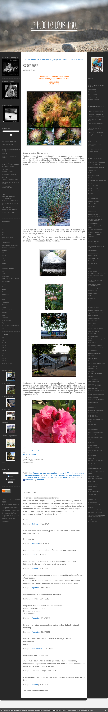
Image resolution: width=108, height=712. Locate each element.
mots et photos (52, 475)
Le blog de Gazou (93, 397)
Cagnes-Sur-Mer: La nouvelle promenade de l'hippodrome (9, 436)
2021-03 (4, 353)
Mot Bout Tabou (92, 263)
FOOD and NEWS (93, 198)
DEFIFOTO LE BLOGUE (8, 166)
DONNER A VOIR (93, 188)
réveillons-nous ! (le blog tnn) (96, 288)
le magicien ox (92, 238)
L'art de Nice (91, 206)
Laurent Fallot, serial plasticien (96, 394)
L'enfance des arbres (93, 209)
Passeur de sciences (93, 476)
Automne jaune (92, 89)
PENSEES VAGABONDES (95, 478)
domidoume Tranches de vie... (96, 348)
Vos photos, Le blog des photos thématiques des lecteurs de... (96, 515)
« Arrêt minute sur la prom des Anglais (40, 60)
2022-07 (4, 345)
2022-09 (4, 340)
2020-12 (4, 355)
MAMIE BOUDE (92, 445)
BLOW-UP (91, 172)
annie (90, 114)
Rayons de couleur (93, 486)
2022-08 (4, 342)
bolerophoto (91, 326)
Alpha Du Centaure (93, 315)
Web (3, 328)
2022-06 (4, 347)
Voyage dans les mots (94, 519)
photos (36, 477)
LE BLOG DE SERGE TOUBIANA (94, 235)
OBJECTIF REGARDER (94, 468)
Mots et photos (6, 281)
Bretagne (4, 240)
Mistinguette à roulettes (94, 260)
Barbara (35, 524)
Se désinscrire (11, 479)
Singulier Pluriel (92, 293)
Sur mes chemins (92, 494)
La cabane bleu (92, 211)
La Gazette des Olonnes (94, 216)
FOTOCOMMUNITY (7, 172)
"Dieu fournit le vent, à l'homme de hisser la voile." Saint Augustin (97, 161)
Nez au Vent (91, 463)
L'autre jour (91, 376)
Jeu (3, 266)
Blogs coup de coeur (7, 237)
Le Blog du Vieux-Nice (94, 405)
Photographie (5, 302)
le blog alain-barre (93, 223)
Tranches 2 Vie (92, 499)
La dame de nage (93, 388)
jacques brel (45, 477)
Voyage (4, 323)
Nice (3, 291)
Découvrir (4, 250)
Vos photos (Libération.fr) (95, 512)
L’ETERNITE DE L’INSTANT (95, 437)
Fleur (3, 260)
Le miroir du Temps (93, 412)
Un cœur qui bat (92, 502)
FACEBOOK (5, 169)
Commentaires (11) (32, 475)
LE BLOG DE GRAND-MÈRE (96, 399)
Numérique (5, 297)
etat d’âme (91, 355)
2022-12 (4, 337)
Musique (4, 284)
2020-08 (4, 358)
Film (3, 258)
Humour (4, 263)
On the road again (93, 271)
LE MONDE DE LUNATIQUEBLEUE (93, 416)
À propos (90, 78)
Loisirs (3, 273)
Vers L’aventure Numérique (95, 510)
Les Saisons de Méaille (8, 268)
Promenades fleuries (7, 310)
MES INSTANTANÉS (93, 258)
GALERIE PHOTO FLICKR (9, 174)
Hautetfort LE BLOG (93, 368)
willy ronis (55, 477)
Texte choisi (5, 317)
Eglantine (35, 588)
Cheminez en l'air (92, 178)
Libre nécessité (92, 434)
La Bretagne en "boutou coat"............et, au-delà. (94, 385)
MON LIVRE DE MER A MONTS (10, 278)
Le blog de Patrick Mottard (95, 232)
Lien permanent (77, 473)
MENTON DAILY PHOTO (95, 450)
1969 (3, 224)
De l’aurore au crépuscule (95, 345)
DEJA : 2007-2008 (93, 185)
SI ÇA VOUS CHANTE (94, 491)
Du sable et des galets (94, 190)
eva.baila (90, 193)
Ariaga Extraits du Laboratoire (96, 167)
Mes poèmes (5, 276)
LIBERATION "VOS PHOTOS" (10, 179)
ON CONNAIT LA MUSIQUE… (96, 471)
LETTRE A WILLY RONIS (8, 212)
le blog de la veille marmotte (95, 229)
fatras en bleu (92, 361)
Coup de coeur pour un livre (95, 97)
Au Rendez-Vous (92, 320)
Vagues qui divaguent (94, 504)
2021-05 (4, 350)
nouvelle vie (28, 477)
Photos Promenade (93, 484)
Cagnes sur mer (6, 242)
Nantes (4, 289)
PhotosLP (4, 153)
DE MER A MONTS (7, 215)
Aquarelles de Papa (7, 450)
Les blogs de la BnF (93, 241)
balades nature (92, 323)
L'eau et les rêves (93, 91)
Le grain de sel (92, 407)
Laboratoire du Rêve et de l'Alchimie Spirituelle (95, 220)
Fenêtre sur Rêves (93, 196)
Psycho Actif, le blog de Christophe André (94, 284)
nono (89, 268)
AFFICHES (5, 422)
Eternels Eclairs (92, 358)
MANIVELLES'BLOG (93, 447)
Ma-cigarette (91, 442)
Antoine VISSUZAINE (94, 165)
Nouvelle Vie (5, 294)
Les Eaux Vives (92, 424)
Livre (3, 271)
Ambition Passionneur (94, 318)
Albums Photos (7, 370)
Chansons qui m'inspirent (8, 247)
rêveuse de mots (92, 290)
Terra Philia (91, 497)
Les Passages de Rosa (94, 427)
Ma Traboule (91, 440)
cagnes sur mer (65, 475)
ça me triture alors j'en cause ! (96, 328)
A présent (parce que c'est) (95, 310)
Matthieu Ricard (92, 255)
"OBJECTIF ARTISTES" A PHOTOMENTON (9, 197)
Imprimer (39, 480)
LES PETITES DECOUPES (95, 432)
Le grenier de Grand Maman (95, 410)
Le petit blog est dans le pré (95, 419)
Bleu (3, 232)
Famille (4, 255)
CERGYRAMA (92, 333)
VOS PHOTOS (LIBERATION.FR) (7, 187)
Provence (4, 312)
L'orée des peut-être (93, 381)
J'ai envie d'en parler (93, 201)
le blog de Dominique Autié (95, 149)
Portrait (4, 307)
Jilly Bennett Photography (95, 203)
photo (73, 477)
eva (90, 109)
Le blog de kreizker (93, 402)
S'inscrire (10, 476)
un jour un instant (6, 320)
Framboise (91, 128)
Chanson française (93, 336)
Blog (3, 234)
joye (33, 554)
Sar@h (90, 489)
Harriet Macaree (92, 366)
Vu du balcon (91, 301)
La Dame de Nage (93, 214)
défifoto (4, 253)
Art (2, 229)
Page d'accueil (63, 60)
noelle (90, 111)
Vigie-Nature (91, 298)
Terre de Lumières (93, 151)
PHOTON (90, 277)
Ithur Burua (91, 371)
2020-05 (4, 360)
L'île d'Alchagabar (93, 379)
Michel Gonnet (92, 455)
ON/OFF (90, 473)
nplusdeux (91, 466)
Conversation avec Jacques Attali (97, 180)
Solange (35, 568)
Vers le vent (91, 507)
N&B (3, 286)
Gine (90, 123)
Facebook (28, 480)
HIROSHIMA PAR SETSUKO (9, 209)
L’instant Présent (6, 147)
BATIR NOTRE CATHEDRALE (10, 200)
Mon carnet (91, 458)
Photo (3, 299)
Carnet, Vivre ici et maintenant (10, 245)
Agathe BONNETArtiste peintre (96, 313)
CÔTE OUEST (92, 342)
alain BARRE (37, 649)
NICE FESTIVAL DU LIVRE (95, 266)
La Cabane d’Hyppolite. (8, 396)
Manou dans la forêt (93, 253)
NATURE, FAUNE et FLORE (95, 460)
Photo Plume (91, 481)
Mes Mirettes (91, 453)
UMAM (90, 295)
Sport (3, 315)
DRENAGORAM (92, 350)
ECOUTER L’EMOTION (94, 353)
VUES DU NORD (92, 521)
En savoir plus (88, 710)
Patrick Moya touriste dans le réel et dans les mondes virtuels (97, 274)
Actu (3, 227)
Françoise (91, 119)
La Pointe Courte (6, 383)
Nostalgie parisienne (93, 99)
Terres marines (6, 409)
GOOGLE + (5, 177)
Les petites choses (93, 429)
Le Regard (91, 421)
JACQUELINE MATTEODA (95, 374)
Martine (35, 685)
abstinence (77, 475)
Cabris (3, 463)
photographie (65, 477)
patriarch (35, 543)
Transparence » (76, 60)
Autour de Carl (92, 170)
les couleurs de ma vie (94, 244)
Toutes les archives (7, 363)
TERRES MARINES (7, 207)
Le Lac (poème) (92, 94)
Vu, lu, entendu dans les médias (10, 325)
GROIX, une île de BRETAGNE (96, 363)
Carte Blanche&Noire (7, 144)
